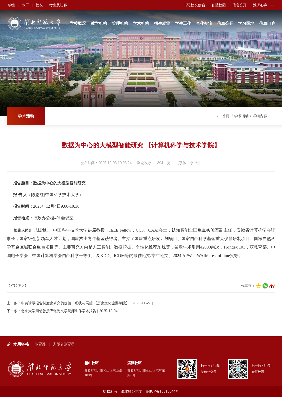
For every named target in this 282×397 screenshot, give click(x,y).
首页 (225, 116)
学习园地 (246, 23)
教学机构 (99, 23)
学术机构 (141, 23)
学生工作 (183, 23)
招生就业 (162, 23)
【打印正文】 (17, 286)
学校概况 (78, 23)
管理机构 (120, 23)
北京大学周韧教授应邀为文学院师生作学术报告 (58, 311)
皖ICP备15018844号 (162, 391)
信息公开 (225, 23)
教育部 (40, 344)
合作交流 (204, 23)
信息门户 (267, 23)
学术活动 (26, 116)
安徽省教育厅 (64, 344)
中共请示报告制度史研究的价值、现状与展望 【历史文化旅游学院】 (75, 303)
